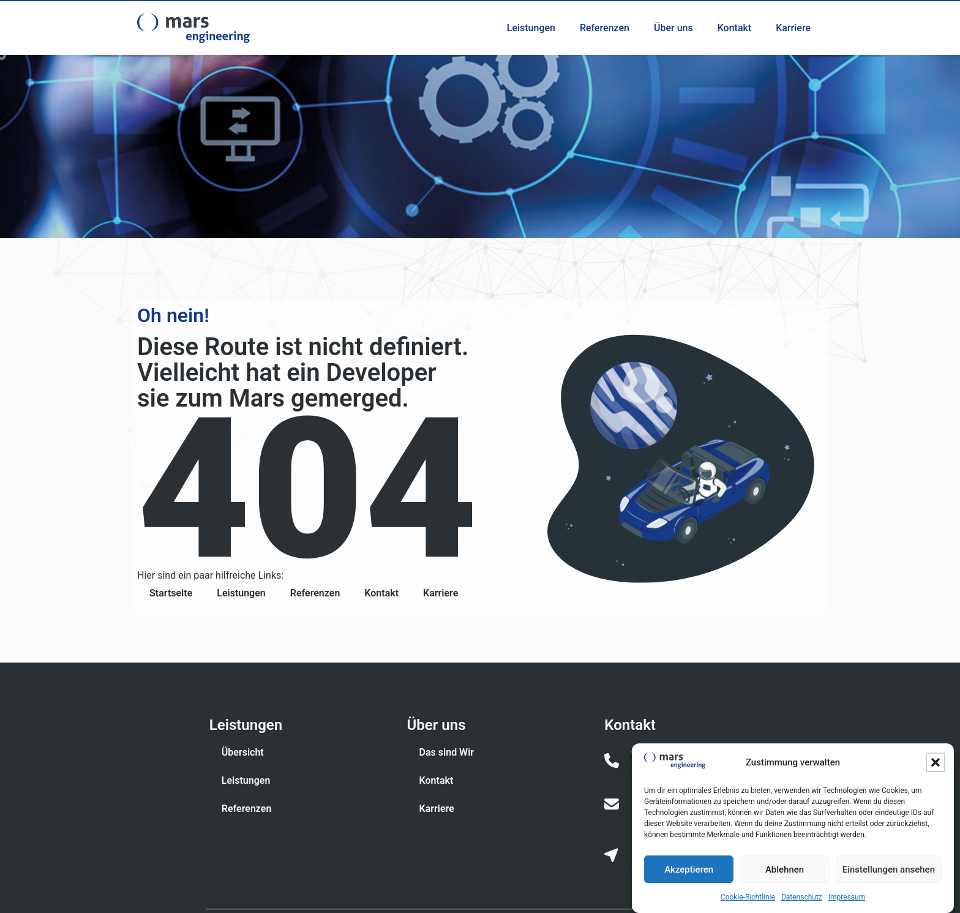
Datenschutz (801, 897)
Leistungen (531, 28)
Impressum (846, 897)
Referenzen (604, 28)
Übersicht (243, 752)
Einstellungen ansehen (888, 870)
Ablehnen (784, 870)
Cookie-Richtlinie (748, 897)
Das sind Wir (446, 752)
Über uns (673, 28)
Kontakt (735, 28)
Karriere (793, 28)
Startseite (170, 593)
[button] (935, 763)
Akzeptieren (688, 870)
